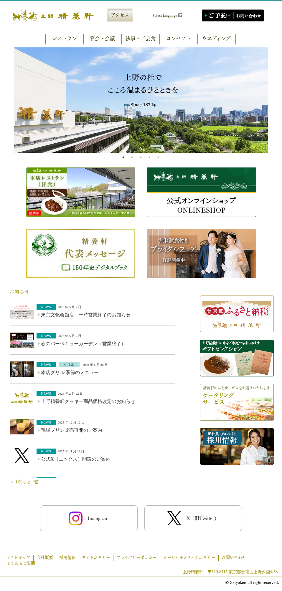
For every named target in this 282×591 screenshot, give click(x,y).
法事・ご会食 (141, 38)
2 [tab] (132, 157)
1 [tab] (123, 157)
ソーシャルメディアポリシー (189, 557)
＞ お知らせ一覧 (24, 482)
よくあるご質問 (20, 563)
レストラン (64, 38)
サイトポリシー (96, 557)
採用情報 (67, 557)
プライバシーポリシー (136, 557)
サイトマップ (18, 557)
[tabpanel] (141, 100)
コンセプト (178, 38)
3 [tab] (141, 157)
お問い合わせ (234, 557)
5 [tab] (158, 157)
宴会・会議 (102, 38)
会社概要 (45, 557)
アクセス (120, 15)
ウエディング (216, 38)
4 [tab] (150, 157)
